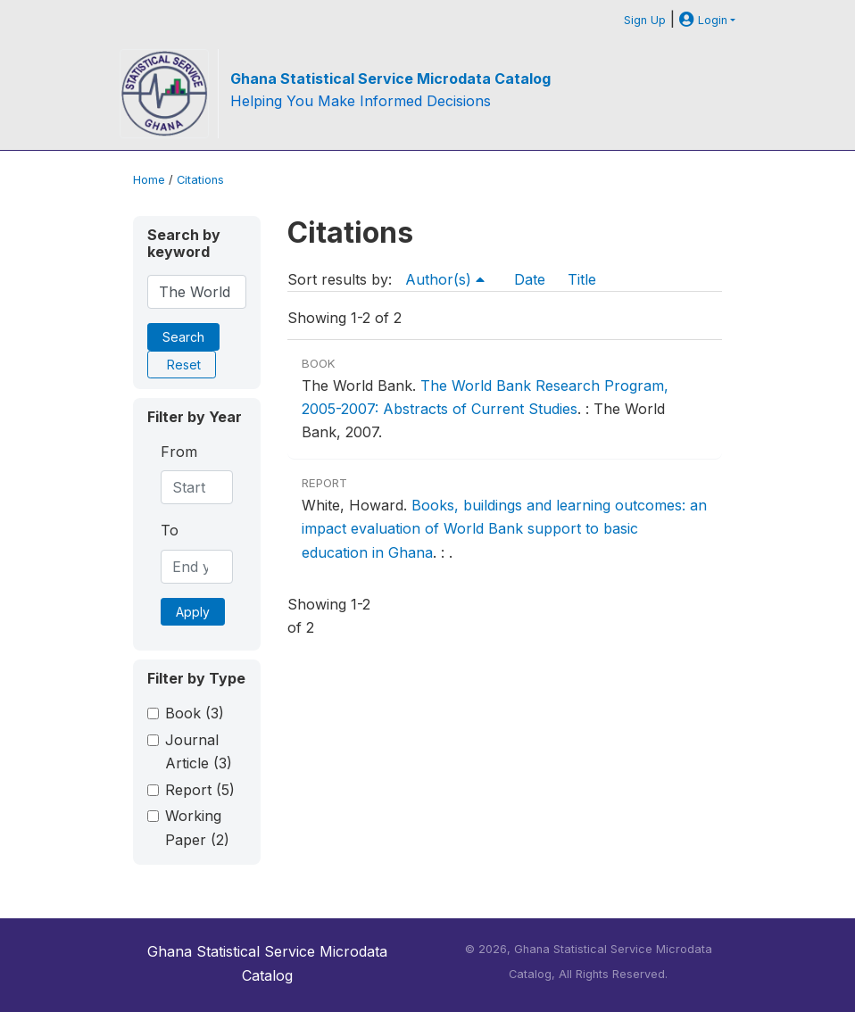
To (169, 530)
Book (194, 713)
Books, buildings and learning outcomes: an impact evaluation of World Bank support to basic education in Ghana (504, 528)
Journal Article (198, 751)
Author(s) (445, 279)
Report (200, 790)
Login (703, 20)
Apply (193, 611)
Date (529, 279)
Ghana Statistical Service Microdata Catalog (390, 78)
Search (183, 336)
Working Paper (197, 827)
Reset (184, 364)
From (179, 451)
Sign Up (645, 20)
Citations (200, 180)
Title (582, 279)
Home (149, 180)
